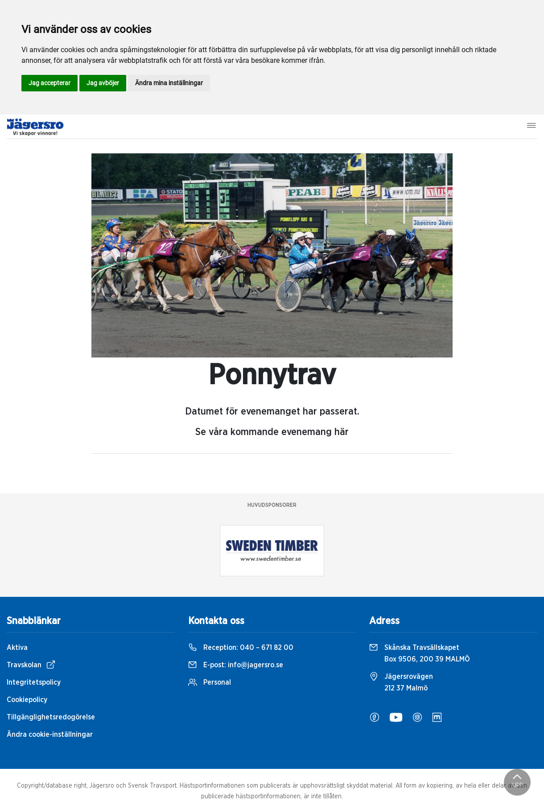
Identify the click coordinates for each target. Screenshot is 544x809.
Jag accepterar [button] (49, 82)
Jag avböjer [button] (103, 82)
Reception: (240, 647)
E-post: (235, 665)
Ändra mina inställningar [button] (169, 82)
